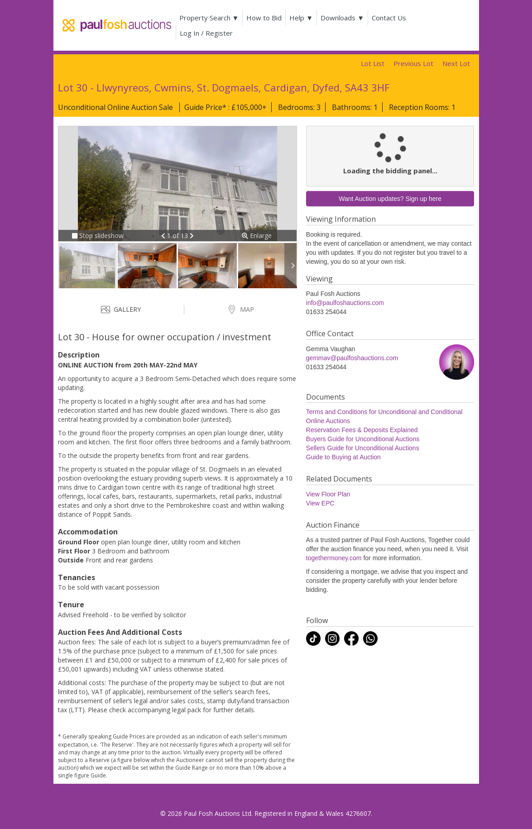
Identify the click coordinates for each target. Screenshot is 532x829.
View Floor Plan (328, 494)
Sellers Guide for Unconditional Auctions (362, 448)
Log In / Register (206, 33)
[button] (164, 235)
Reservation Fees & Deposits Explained (362, 430)
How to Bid (264, 17)
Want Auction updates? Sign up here (390, 198)
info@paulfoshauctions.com (345, 302)
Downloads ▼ (342, 17)
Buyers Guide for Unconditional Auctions (363, 439)
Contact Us (389, 17)
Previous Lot (413, 63)
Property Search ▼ (209, 17)
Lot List (372, 63)
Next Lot (456, 63)
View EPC (320, 503)
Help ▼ (301, 17)
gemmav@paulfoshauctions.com (352, 358)
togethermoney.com (334, 558)
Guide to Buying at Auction (343, 457)
